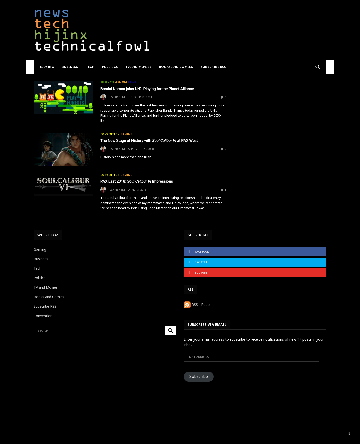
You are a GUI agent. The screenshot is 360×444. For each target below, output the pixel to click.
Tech (90, 66)
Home (116, 431)
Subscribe (199, 376)
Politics (110, 66)
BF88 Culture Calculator (88, 431)
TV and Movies (139, 66)
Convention (110, 134)
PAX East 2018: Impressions (136, 181)
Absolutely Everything (49, 431)
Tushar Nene (117, 97)
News (132, 82)
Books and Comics (176, 66)
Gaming (47, 66)
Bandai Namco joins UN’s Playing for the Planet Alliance (147, 88)
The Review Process (141, 431)
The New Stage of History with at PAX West (149, 140)
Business (70, 66)
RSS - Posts (197, 304)
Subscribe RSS (213, 66)
